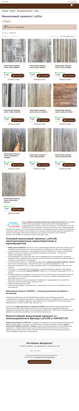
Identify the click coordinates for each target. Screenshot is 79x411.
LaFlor (12, 33)
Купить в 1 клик (14, 79)
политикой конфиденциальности (44, 357)
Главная (5, 11)
